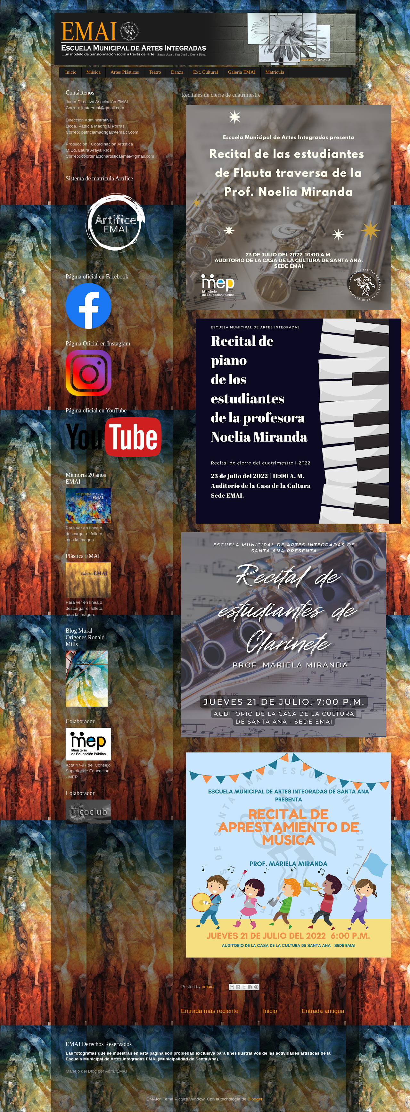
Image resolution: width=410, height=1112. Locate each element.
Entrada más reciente (210, 1011)
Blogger (255, 1099)
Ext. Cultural (205, 72)
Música (93, 72)
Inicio (71, 72)
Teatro (155, 72)
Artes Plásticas (125, 72)
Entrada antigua (323, 1011)
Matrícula (275, 72)
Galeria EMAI (242, 72)
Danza (177, 72)
